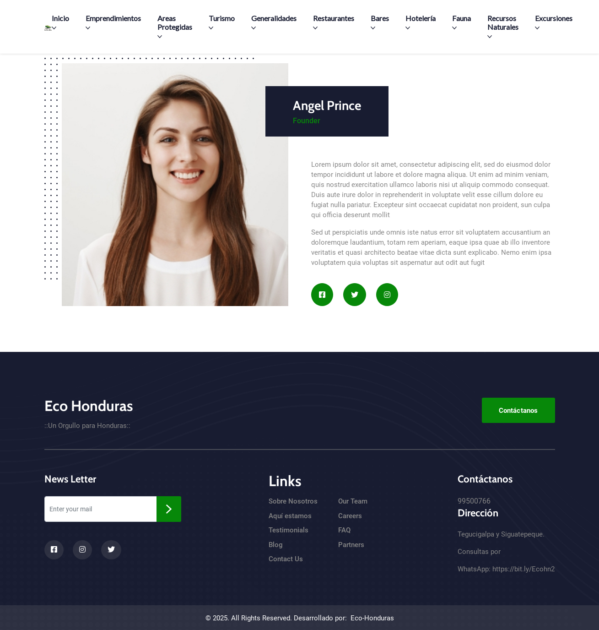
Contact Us (286, 559)
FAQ (344, 530)
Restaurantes (333, 22)
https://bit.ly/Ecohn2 (523, 569)
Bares (380, 22)
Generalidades (274, 22)
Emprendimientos (113, 22)
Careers (350, 516)
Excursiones (553, 22)
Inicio (60, 22)
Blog (276, 545)
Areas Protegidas (174, 26)
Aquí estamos (290, 516)
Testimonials (288, 530)
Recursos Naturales (502, 26)
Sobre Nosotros (293, 501)
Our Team (352, 501)
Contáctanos (518, 410)
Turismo (222, 22)
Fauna (461, 22)
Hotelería (420, 22)
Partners (351, 545)
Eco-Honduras (372, 618)
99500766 (474, 501)
